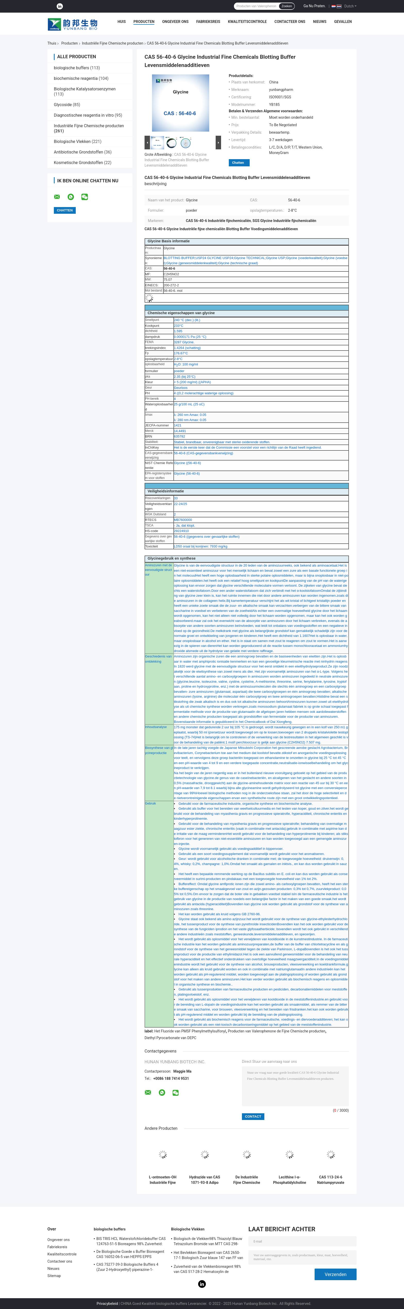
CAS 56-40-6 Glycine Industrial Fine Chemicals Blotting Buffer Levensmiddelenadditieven (177, 159)
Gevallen (343, 22)
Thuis (51, 43)
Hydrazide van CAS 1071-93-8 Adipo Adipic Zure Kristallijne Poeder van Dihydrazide (204, 1180)
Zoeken (287, 6)
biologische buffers (71, 67)
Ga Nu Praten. (315, 6)
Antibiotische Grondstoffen (78, 152)
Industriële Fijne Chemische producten (112, 43)
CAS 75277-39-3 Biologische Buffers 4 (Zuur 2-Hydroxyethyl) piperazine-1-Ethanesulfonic (127, 1267)
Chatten (238, 163)
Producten (143, 22)
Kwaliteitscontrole (247, 22)
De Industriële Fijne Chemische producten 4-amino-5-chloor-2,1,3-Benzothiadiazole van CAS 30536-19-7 (246, 1180)
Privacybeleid (107, 1304)
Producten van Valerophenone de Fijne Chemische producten (276, 1031)
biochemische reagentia (76, 78)
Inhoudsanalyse (156, 727)
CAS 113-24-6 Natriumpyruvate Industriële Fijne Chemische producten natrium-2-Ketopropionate (330, 1180)
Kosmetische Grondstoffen (78, 162)
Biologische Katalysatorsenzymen (85, 89)
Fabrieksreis (208, 22)
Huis (121, 22)
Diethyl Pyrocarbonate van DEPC (170, 1038)
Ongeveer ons (175, 22)
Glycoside (63, 104)
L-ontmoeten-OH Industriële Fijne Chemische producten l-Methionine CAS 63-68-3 (162, 1180)
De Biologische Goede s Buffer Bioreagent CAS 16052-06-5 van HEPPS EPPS (130, 1254)
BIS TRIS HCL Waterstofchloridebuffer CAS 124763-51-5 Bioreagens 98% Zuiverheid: (131, 1241)
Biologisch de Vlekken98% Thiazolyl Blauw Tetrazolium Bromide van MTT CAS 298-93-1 (208, 1242)
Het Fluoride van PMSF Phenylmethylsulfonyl (190, 1031)
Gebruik (150, 803)
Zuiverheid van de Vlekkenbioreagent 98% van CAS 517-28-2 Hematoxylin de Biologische (207, 1269)
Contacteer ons (289, 22)
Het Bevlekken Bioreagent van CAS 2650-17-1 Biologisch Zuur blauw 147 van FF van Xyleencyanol (208, 1256)
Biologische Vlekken (72, 141)
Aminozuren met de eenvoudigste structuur (158, 569)
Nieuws (319, 22)
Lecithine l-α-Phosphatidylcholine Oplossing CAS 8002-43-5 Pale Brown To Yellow (289, 1180)
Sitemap (54, 1276)
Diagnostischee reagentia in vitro (84, 115)
